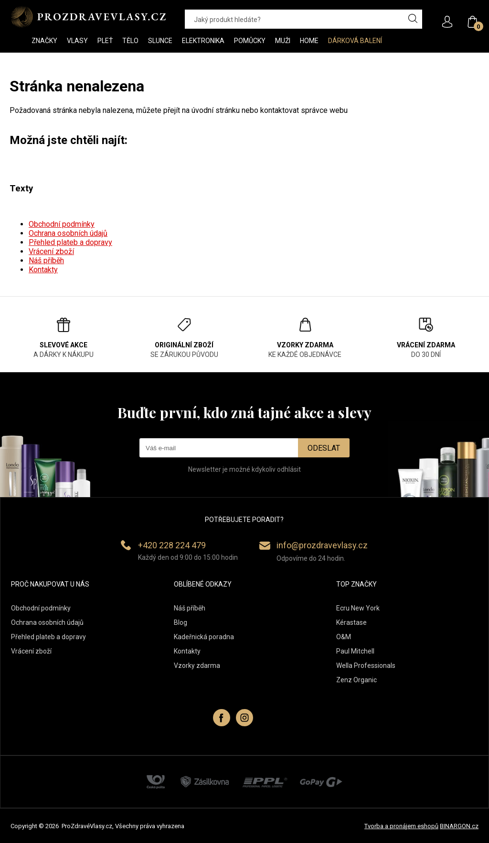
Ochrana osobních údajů (68, 233)
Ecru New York (358, 608)
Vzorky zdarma (197, 665)
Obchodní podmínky (62, 224)
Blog (180, 622)
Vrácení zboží (51, 251)
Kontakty (43, 269)
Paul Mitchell (355, 651)
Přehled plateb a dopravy (70, 242)
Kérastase (351, 622)
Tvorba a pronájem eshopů (401, 826)
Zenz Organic (356, 680)
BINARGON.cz (459, 826)
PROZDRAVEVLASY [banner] (88, 17)
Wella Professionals (365, 665)
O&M (343, 637)
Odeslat (324, 448)
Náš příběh (46, 260)
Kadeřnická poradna (204, 637)
